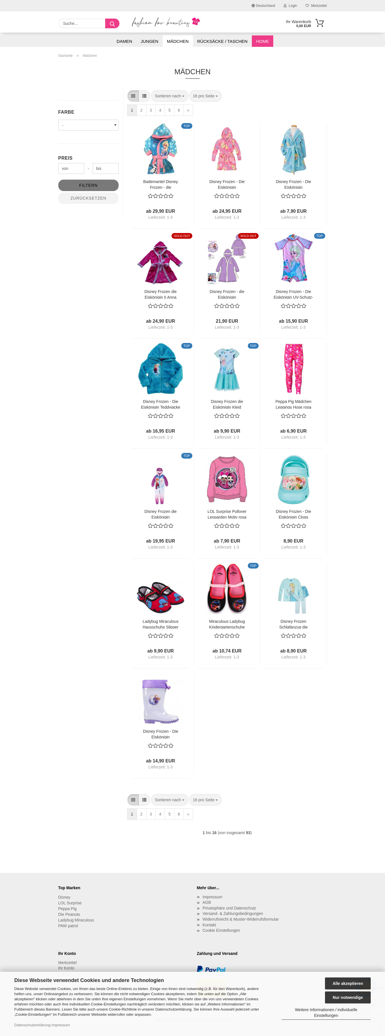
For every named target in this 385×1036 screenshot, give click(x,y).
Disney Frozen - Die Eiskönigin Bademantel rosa (227, 184)
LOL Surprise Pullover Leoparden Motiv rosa (227, 514)
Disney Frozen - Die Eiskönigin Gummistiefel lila (160, 733)
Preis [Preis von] (65, 158)
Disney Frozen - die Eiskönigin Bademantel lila (227, 294)
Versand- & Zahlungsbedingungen (233, 913)
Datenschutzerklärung (32, 1025)
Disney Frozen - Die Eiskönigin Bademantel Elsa (293, 184)
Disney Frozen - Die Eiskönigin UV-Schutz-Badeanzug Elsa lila (293, 294)
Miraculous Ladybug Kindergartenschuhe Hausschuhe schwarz (227, 624)
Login (290, 6)
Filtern (88, 185)
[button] (133, 96)
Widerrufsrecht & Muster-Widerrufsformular (241, 919)
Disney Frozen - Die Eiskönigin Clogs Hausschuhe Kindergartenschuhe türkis (293, 514)
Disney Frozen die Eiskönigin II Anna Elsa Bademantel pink (160, 294)
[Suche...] (112, 23)
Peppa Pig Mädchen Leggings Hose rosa (294, 404)
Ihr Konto (66, 968)
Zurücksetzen (88, 198)
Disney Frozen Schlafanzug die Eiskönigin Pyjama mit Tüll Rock (293, 624)
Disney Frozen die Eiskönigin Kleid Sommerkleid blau (227, 404)
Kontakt (209, 925)
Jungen (149, 41)
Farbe (66, 112)
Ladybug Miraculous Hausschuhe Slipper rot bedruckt (160, 624)
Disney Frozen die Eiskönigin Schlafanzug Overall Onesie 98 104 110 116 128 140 (160, 514)
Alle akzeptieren (348, 983)
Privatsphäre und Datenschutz (229, 908)
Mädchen (178, 41)
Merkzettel (316, 6)
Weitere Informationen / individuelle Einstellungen (326, 1012)
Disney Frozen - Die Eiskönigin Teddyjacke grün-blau (160, 404)
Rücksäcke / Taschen (222, 41)
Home (262, 41)
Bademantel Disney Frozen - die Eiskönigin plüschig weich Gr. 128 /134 (160, 184)
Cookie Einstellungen (221, 930)
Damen (124, 41)
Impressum (60, 1025)
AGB (207, 902)
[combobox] (169, 96)
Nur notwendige (348, 997)
